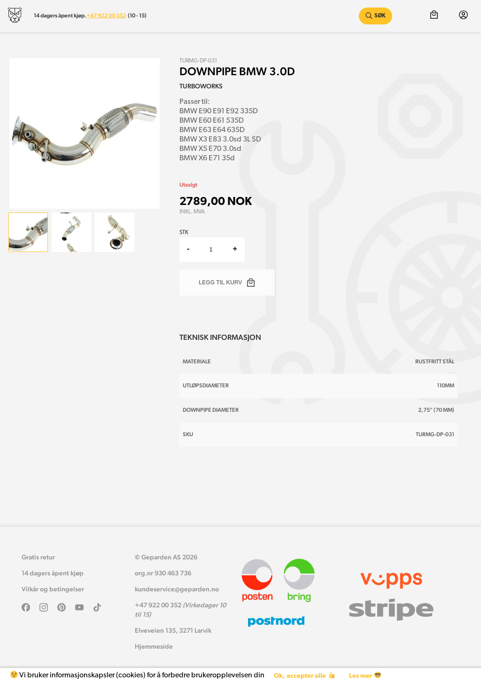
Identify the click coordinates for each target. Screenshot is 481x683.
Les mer (364, 676)
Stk (183, 233)
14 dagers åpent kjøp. (60, 15)
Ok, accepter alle (304, 676)
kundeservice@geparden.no (177, 589)
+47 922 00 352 (106, 15)
